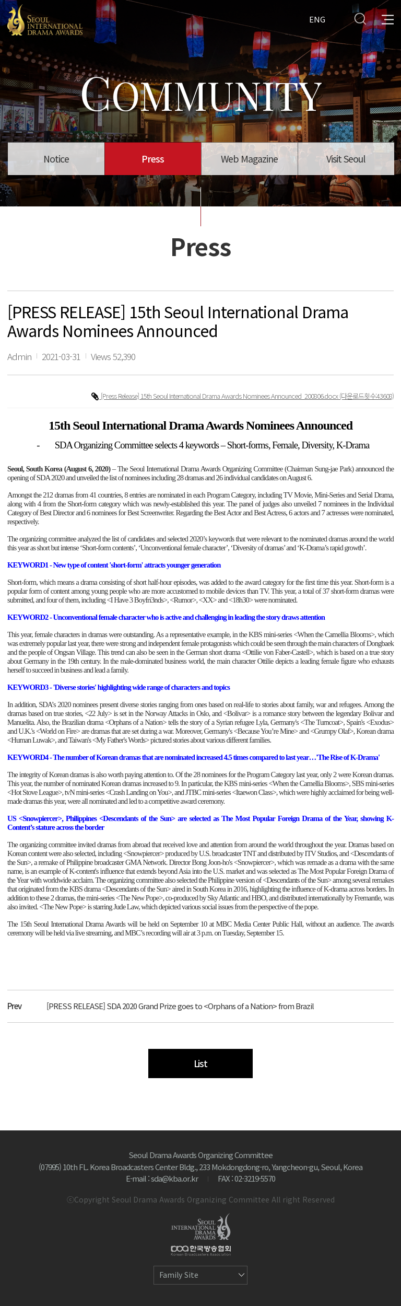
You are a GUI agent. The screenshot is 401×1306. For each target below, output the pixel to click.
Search (360, 19)
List (201, 1063)
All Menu (388, 19)
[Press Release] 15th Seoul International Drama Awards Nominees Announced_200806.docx (220, 396)
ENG (317, 18)
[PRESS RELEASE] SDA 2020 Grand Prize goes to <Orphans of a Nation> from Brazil (180, 1005)
